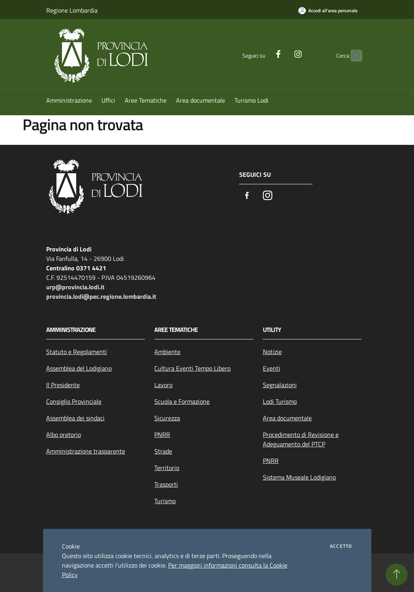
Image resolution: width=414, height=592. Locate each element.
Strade (163, 451)
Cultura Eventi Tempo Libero (192, 368)
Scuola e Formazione (182, 401)
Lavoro (163, 385)
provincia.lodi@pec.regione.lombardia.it (101, 296)
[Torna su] (397, 575)
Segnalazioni (280, 385)
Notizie (272, 351)
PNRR (162, 434)
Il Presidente (63, 385)
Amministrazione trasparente (85, 451)
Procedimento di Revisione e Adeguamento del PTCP (301, 439)
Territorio (166, 467)
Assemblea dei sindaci (75, 418)
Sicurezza (167, 418)
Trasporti (166, 484)
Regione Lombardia (71, 10)
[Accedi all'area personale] (328, 10)
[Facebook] (263, 53)
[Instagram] (282, 53)
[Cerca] (352, 55)
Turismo (165, 501)
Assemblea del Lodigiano (79, 368)
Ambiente (167, 351)
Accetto (341, 546)
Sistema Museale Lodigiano (299, 477)
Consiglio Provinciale (73, 401)
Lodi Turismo (280, 401)
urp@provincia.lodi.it (75, 287)
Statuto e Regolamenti (76, 351)
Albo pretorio (63, 434)
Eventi (271, 368)
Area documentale (287, 418)
